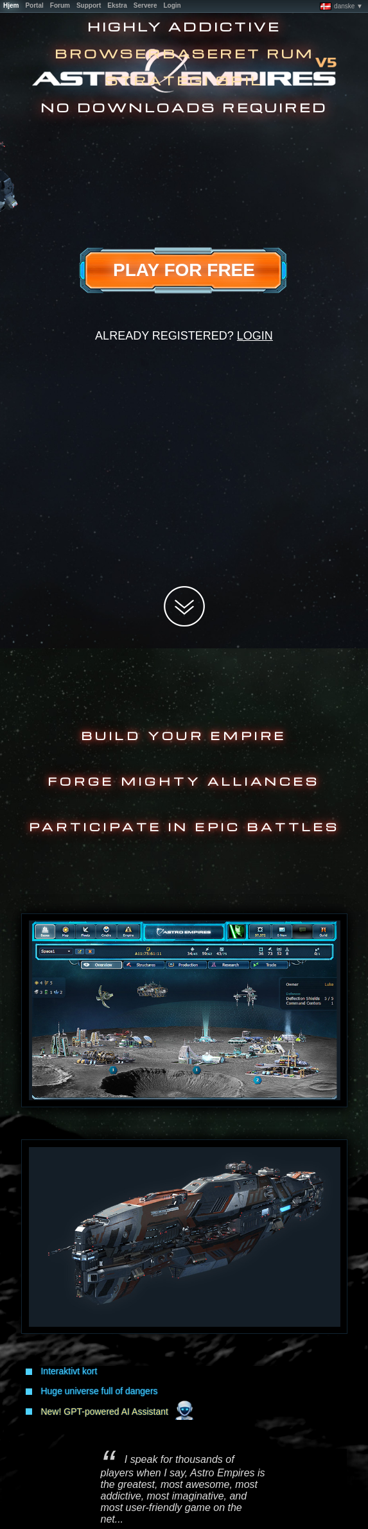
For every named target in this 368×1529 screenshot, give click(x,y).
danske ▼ (341, 6)
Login (255, 335)
